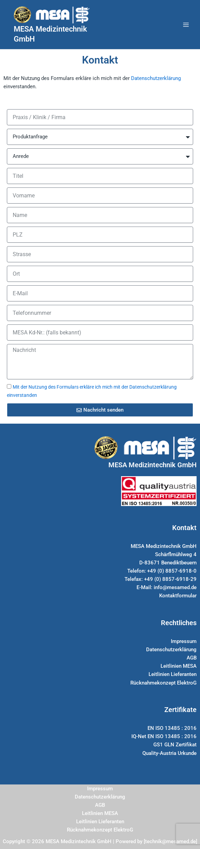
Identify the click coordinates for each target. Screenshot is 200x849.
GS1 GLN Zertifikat (175, 745)
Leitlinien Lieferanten (173, 674)
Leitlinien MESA (179, 666)
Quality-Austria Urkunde (169, 753)
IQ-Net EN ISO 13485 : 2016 (164, 736)
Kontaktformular (178, 596)
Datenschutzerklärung (156, 78)
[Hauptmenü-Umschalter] (186, 25)
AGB (192, 658)
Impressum (184, 641)
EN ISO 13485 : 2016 (172, 728)
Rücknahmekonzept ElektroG (163, 683)
